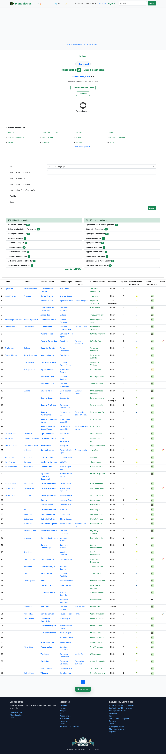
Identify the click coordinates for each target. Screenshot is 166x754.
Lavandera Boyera (48, 625)
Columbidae (29, 326)
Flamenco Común (48, 319)
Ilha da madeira (48, 137)
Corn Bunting (65, 673)
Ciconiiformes (10, 433)
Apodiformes (10, 457)
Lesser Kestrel (65, 483)
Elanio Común (46, 466)
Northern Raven (66, 500)
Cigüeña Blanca (47, 433)
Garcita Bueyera (47, 450)
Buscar (152, 3)
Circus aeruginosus (97, 474)
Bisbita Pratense (48, 642)
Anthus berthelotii (97, 637)
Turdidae (27, 573)
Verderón (45, 654)
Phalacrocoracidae (31, 438)
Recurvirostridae (30, 355)
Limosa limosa (95, 369)
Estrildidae (28, 607)
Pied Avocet (64, 355)
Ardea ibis (94, 450)
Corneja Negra (47, 505)
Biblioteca (113, 713)
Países (111, 716)
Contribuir (102, 3)
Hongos (62, 710)
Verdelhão (79, 654)
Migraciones (64, 718)
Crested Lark (65, 514)
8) (19, 256)
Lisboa (78, 137)
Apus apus (94, 457)
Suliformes (9, 438)
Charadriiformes (11, 355)
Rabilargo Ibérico (48, 495)
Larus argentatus (96, 405)
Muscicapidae (29, 580)
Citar (12, 717)
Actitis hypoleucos (97, 376)
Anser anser (94, 296)
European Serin (66, 668)
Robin (43, 580)
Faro (111, 133)
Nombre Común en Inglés (20, 184)
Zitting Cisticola (66, 519)
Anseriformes (10, 296)
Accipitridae (28, 466)
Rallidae (27, 348)
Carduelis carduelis (97, 661)
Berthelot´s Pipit (66, 637)
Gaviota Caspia (47, 398)
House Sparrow (66, 614)
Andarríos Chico (47, 376)
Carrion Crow (65, 505)
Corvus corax (95, 500)
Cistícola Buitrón (48, 519)
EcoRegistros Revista (117, 710)
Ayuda (62, 724)
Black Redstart (66, 585)
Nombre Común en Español (21, 172)
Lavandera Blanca (48, 633)
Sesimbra (45, 142)
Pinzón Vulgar (47, 647)
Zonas (111, 724)
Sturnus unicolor (96, 566)
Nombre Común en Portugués (22, 190)
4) (17, 238)
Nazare (10, 142)
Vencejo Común (47, 457)
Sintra (111, 142)
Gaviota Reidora (47, 391)
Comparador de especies (119, 718)
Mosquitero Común (49, 531)
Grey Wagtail (65, 618)
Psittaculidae (29, 488)
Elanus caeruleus (96, 466)
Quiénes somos (16, 712)
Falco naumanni (96, 483)
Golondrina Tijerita (49, 523)
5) (17, 243)
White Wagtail (65, 633)
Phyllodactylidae (30, 289)
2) (97, 229)
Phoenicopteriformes (13, 319)
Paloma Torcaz (47, 334)
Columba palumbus (97, 334)
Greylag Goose (66, 296)
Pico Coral (45, 607)
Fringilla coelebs (96, 647)
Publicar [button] (78, 3)
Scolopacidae (29, 369)
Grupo (12, 166)
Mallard (63, 315)
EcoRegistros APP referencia (120, 708)
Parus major (95, 509)
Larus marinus (95, 419)
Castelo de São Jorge (50, 133)
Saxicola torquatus (97, 592)
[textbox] (101, 172)
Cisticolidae (28, 519)
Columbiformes (11, 326)
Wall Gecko (64, 289)
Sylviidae (27, 538)
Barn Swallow (65, 523)
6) (95, 247)
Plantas (62, 708)
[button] (83, 88)
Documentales (65, 716)
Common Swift (66, 457)
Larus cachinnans (97, 398)
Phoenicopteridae (31, 319)
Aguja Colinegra (47, 369)
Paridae (27, 509)
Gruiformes (9, 348)
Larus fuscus (95, 426)
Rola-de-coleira (81, 326)
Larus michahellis (97, 412)
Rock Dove (64, 341)
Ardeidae (27, 450)
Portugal (84, 64)
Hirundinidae (29, 523)
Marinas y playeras (116, 729)
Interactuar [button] (90, 3)
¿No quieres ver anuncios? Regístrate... (83, 44)
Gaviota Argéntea (48, 405)
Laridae (27, 391)
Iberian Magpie (66, 495)
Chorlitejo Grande (48, 362)
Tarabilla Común (48, 592)
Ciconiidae (28, 433)
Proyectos (63, 721)
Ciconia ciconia (96, 433)
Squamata (9, 289)
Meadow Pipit (65, 642)
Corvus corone (95, 505)
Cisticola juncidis (96, 519)
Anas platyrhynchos (97, 315)
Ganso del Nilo (47, 300)
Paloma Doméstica (49, 341)
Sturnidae (28, 566)
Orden (12, 202)
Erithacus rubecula (97, 580)
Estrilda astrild (95, 607)
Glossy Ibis (64, 445)
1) (19, 224)
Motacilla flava (96, 625)
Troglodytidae (29, 559)
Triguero (44, 673)
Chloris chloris (95, 654)
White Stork (64, 433)
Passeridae (28, 614)
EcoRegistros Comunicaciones (121, 705)
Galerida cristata (96, 514)
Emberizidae (29, 673)
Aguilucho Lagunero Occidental (45, 476)
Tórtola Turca (46, 326)
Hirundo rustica (96, 523)
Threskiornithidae (31, 445)
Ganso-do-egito (81, 300)
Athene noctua (95, 462)
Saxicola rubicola (96, 599)
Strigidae (27, 462)
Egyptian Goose (66, 300)
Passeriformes (10, 495)
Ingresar (111, 3)
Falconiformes (10, 483)
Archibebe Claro (47, 383)
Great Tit (63, 509)
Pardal (77, 614)
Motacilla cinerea (96, 618)
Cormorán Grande (48, 438)
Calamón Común (48, 348)
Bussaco (11, 133)
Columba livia (95, 341)
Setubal (78, 142)
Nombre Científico (17, 178)
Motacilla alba (95, 633)
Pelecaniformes (11, 445)
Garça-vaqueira (81, 450)
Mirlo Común (46, 573)
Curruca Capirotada (49, 538)
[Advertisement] (83, 25)
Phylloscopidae (30, 531)
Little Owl (64, 462)
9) (21, 261)
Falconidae (28, 483)
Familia (13, 196)
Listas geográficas (116, 726)
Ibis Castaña (46, 445)
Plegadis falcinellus (97, 445)
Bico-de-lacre (80, 607)
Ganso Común (47, 296)
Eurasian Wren (66, 559)
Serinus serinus (96, 668)
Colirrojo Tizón (47, 585)
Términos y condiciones (69, 726)
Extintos (112, 721)
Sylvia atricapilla (96, 538)
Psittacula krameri (97, 488)
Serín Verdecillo (47, 668)
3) (19, 233)
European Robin (66, 580)
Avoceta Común (47, 355)
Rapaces (112, 731)
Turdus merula (95, 573)
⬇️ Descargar (82, 689)
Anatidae (27, 296)
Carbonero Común (48, 509)
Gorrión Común (47, 614)
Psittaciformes (10, 488)
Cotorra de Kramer (49, 488)
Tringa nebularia (96, 383)
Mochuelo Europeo (49, 462)
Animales (63, 705)
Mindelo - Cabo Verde (118, 137)
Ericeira (78, 133)
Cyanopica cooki (96, 495)
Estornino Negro (48, 566)
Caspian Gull (65, 398)
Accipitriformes (11, 466)
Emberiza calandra (97, 673)
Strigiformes (10, 462)
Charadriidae (29, 362)
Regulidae (28, 552)
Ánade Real (45, 315)
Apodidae (28, 457)
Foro (61, 713)
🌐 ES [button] (57, 3)
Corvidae (27, 495)
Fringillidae (28, 647)
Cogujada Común (48, 514)
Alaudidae (28, 514)
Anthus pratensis (96, 642)
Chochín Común (47, 559)
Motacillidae (29, 618)
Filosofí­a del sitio (17, 715)
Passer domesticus (97, 614)
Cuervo (44, 500)
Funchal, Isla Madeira (16, 137)
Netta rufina (95, 308)
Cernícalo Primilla (48, 483)
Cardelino (45, 661)
